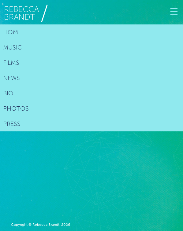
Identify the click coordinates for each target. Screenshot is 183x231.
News (11, 78)
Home (12, 32)
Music (12, 47)
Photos (16, 108)
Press (12, 123)
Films (11, 62)
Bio (8, 93)
